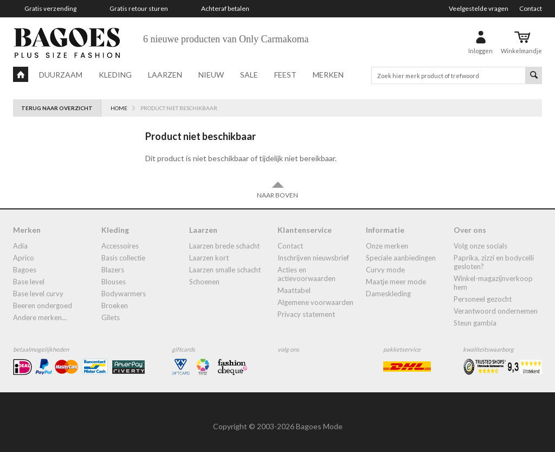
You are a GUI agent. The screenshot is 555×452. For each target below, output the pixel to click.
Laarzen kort (209, 257)
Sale (249, 74)
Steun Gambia (475, 323)
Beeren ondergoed (42, 305)
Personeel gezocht (483, 299)
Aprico (23, 257)
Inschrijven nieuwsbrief (313, 257)
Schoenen (204, 281)
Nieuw (211, 74)
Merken (328, 74)
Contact (530, 8)
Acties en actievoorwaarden (306, 274)
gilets (110, 317)
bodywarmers (123, 293)
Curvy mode (385, 269)
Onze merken (387, 245)
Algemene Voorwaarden (315, 302)
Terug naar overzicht (57, 108)
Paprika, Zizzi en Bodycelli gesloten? (494, 262)
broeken (114, 305)
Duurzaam (60, 74)
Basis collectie (123, 257)
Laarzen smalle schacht (225, 269)
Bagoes (24, 269)
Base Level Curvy (38, 293)
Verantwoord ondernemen (496, 311)
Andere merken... (40, 317)
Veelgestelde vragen (478, 8)
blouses (113, 281)
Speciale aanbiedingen (401, 257)
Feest (285, 74)
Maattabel (294, 290)
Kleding (115, 74)
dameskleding (388, 293)
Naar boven (277, 189)
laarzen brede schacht (224, 245)
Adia (20, 245)
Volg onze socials (480, 245)
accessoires (120, 245)
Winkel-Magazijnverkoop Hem (493, 282)
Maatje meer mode (396, 281)
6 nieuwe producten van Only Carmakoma (225, 39)
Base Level (28, 281)
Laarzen (165, 74)
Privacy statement (306, 314)
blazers (112, 269)
